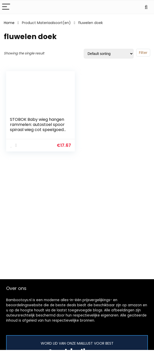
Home (9, 22)
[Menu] (6, 7)
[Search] (146, 7)
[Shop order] (109, 53)
